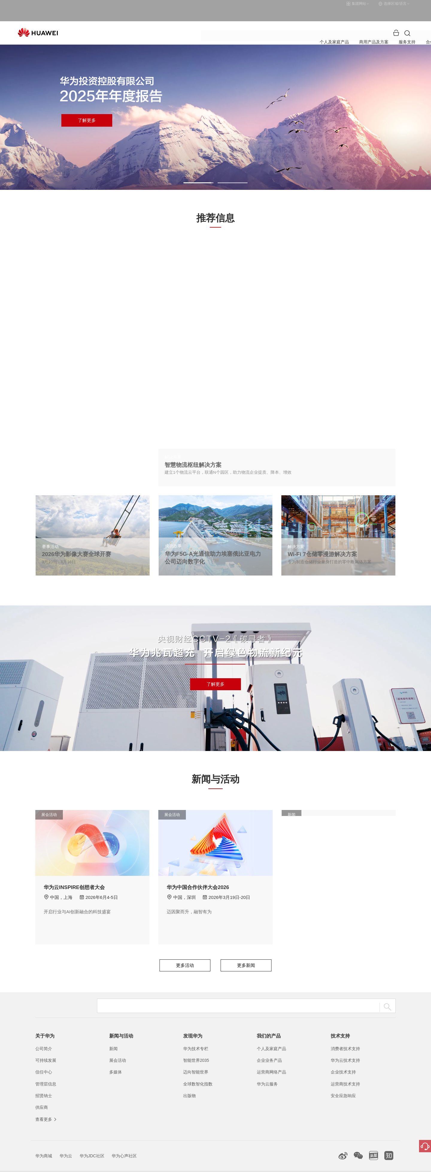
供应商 (41, 1093)
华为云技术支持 (345, 1046)
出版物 (189, 1081)
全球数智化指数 (198, 1070)
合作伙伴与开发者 (257, 19)
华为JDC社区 (92, 1142)
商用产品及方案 (185, 19)
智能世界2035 (196, 1046)
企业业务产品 (269, 1046)
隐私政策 (321, 1164)
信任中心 (43, 1058)
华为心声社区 (124, 1142)
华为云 (66, 1142)
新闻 (113, 1034)
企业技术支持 (343, 1058)
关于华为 (294, 19)
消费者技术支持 (345, 1034)
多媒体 (115, 1058)
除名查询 (345, 1164)
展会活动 (117, 1046)
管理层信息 (45, 1070)
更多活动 (185, 951)
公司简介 (43, 1034)
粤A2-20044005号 (177, 1164)
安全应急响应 (343, 1081)
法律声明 (297, 1164)
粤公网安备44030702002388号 (225, 1164)
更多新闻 (246, 951)
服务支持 (220, 19)
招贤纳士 (43, 1081)
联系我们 (273, 1164)
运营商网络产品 (271, 1058)
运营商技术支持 (345, 1070)
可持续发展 (45, 1046)
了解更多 (87, 107)
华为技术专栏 (195, 1034)
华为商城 (43, 1142)
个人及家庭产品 (143, 19)
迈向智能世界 (195, 1058)
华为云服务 (267, 1070)
